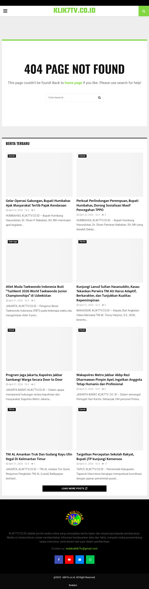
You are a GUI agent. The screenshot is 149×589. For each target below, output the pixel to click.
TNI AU (82, 242)
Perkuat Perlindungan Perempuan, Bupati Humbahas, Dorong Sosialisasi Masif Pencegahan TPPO (107, 205)
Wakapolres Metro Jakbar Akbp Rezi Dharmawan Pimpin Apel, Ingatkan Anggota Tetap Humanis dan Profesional (109, 379)
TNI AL (12, 409)
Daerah (12, 156)
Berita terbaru (17, 143)
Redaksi (73, 585)
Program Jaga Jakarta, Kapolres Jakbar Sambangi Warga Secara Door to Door (34, 377)
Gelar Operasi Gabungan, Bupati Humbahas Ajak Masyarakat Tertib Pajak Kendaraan (38, 203)
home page (73, 83)
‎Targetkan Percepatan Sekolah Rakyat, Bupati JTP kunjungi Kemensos (105, 457)
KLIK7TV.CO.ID (75, 11)
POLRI (11, 330)
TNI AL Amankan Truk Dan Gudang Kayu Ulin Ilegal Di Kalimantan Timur (39, 457)
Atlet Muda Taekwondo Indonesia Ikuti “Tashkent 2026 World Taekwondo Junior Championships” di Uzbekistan (36, 291)
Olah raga (13, 242)
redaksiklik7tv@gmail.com (82, 548)
